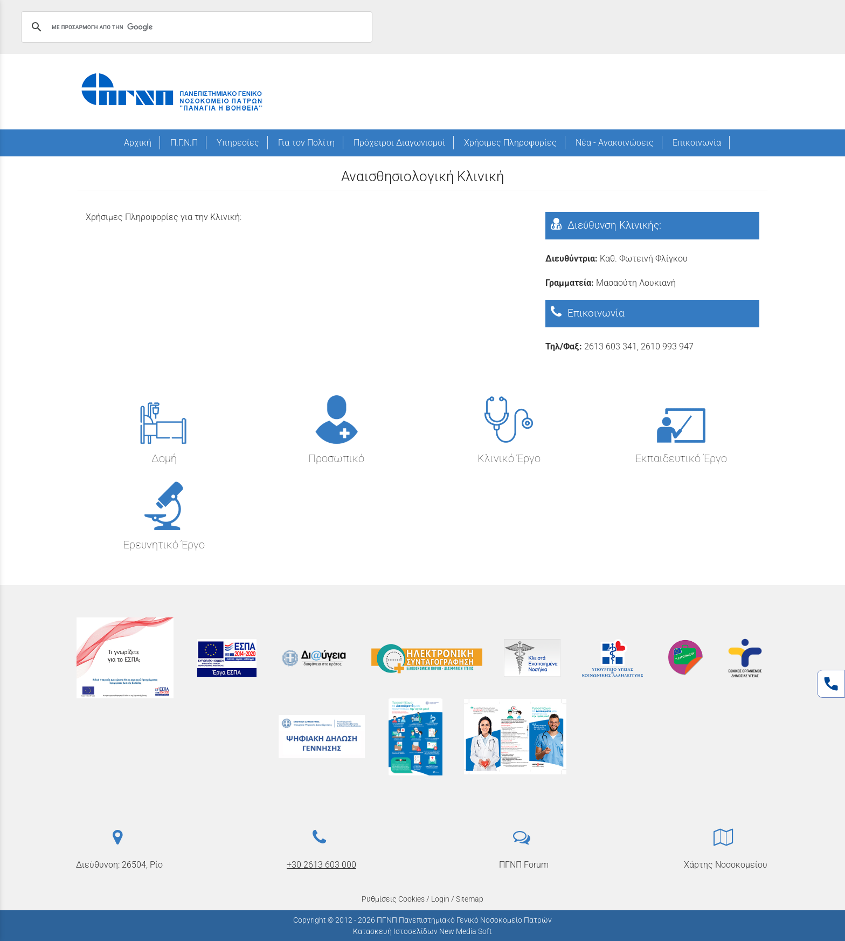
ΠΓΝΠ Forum (524, 865)
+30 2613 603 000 (321, 865)
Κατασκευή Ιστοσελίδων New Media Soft (422, 931)
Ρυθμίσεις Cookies (393, 899)
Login (440, 899)
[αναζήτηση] (195, 26)
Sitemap (469, 899)
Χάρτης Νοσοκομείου (725, 865)
